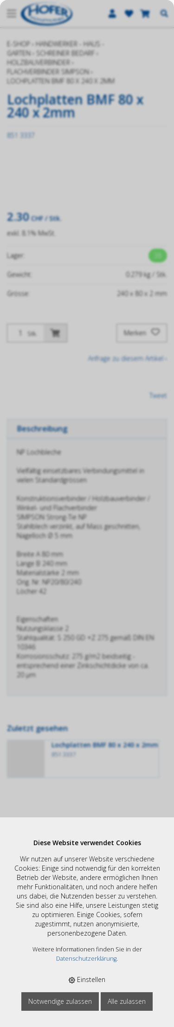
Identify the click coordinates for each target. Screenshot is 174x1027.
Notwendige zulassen (60, 1001)
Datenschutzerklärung (86, 959)
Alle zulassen (127, 1001)
